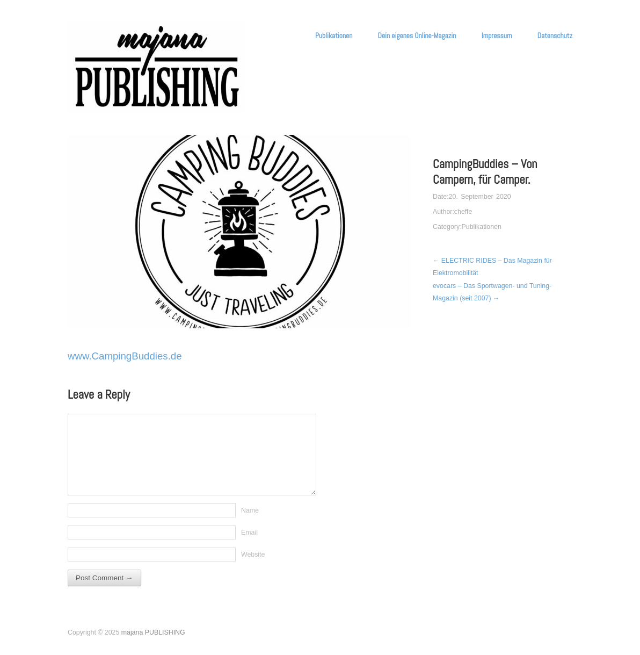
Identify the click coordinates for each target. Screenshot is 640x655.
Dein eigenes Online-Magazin (417, 36)
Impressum (497, 36)
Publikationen (333, 36)
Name (250, 510)
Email (249, 532)
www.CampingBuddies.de (125, 356)
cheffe (463, 211)
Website (253, 554)
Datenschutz (554, 36)
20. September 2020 (480, 196)
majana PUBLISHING (153, 632)
